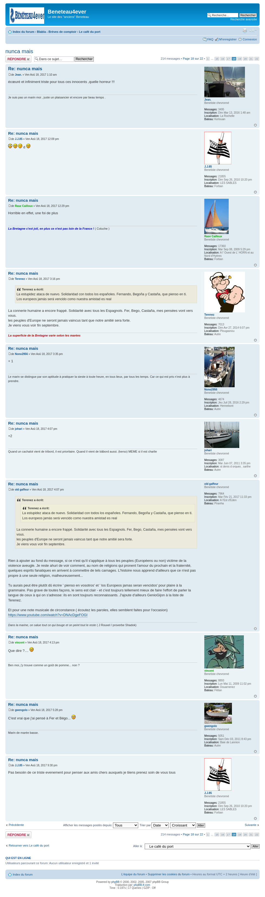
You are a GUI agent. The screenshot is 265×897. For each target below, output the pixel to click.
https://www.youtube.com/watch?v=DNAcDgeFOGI (48, 615)
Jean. (18, 74)
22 (256, 58)
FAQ (210, 39)
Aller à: (138, 846)
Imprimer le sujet (245, 30)
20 (245, 58)
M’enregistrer (228, 39)
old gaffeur (22, 489)
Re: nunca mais (25, 68)
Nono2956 (21, 354)
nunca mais (19, 51)
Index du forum (23, 31)
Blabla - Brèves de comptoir (56, 31)
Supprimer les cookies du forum (169, 874)
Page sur (193, 58)
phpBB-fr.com (142, 884)
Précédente (16, 824)
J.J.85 (18, 138)
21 (251, 58)
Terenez (20, 278)
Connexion (250, 39)
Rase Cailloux (24, 205)
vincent (19, 642)
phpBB (115, 881)
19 (239, 58)
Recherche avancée (243, 19)
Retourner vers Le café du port (29, 845)
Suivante (250, 824)
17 (228, 58)
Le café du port (90, 31)
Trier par (154, 825)
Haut (255, 125)
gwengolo (21, 710)
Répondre (18, 59)
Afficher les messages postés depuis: (100, 825)
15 (216, 58)
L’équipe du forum (133, 874)
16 (222, 58)
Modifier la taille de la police (253, 30)
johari (18, 428)
